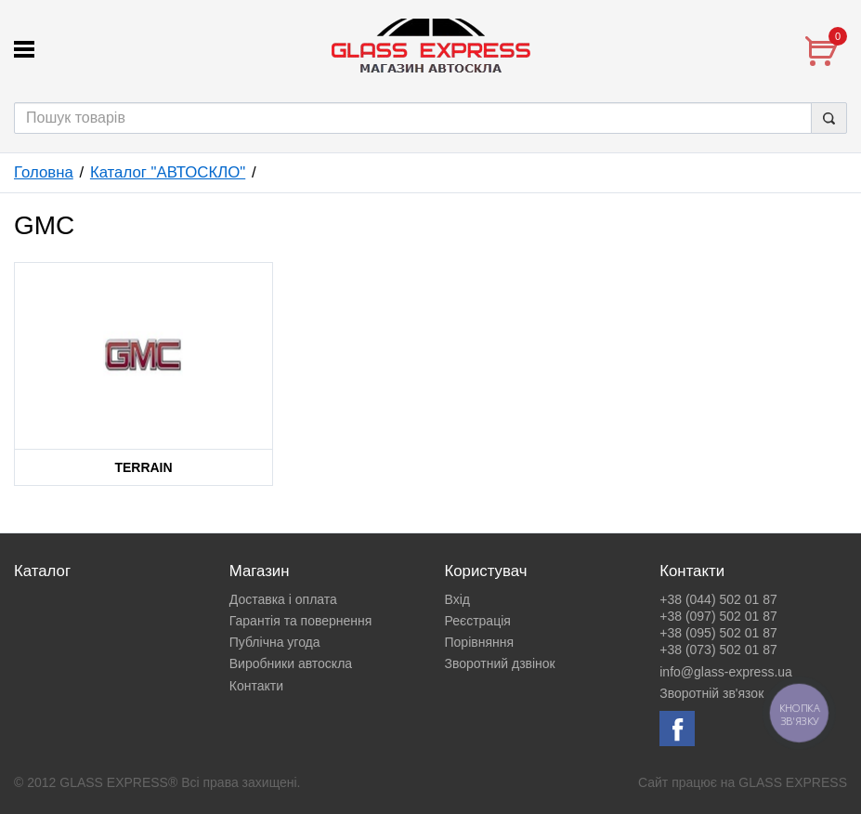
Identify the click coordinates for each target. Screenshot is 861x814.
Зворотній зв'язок (711, 693)
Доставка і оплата (283, 599)
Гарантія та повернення (300, 620)
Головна (43, 172)
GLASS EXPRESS (792, 782)
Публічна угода (274, 642)
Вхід (457, 599)
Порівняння (480, 642)
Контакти (256, 685)
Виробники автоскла (290, 663)
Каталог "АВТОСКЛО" (167, 172)
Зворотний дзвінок (500, 663)
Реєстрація (478, 620)
